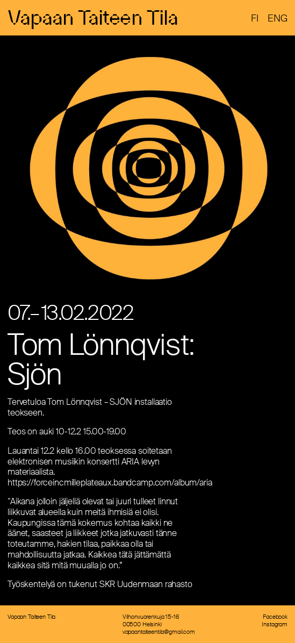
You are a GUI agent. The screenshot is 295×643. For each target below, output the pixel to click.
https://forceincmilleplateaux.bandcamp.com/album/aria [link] (110, 482)
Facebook (275, 616)
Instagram (274, 624)
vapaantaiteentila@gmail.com (159, 631)
